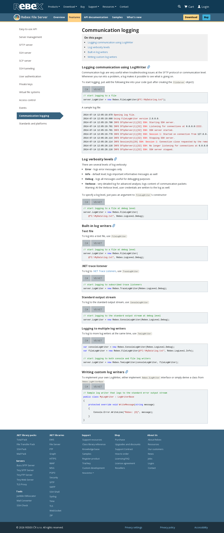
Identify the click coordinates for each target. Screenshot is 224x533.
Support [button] (92, 6)
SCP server (25, 60)
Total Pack (22, 439)
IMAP (52, 463)
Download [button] (69, 6)
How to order (122, 453)
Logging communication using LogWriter (110, 42)
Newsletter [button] (87, 473)
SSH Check (22, 505)
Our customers (155, 449)
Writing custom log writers (102, 57)
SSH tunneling (27, 68)
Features (74, 17)
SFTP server (26, 44)
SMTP (52, 487)
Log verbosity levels (99, 47)
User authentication (30, 76)
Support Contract (124, 449)
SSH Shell (55, 491)
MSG (52, 468)
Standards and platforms (33, 123)
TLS (51, 506)
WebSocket (55, 510)
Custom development (93, 468)
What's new (134, 17)
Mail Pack (21, 453)
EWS (52, 439)
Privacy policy (167, 527)
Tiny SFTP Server (25, 470)
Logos (151, 463)
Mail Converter (24, 500)
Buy (82, 6)
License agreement (125, 463)
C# (86, 89)
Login (203, 7)
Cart (189, 7)
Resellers (120, 468)
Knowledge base (91, 449)
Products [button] (53, 6)
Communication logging (34, 115)
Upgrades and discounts (127, 444)
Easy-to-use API (28, 29)
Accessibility (201, 527)
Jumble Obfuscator (26, 496)
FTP (51, 449)
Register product (91, 458)
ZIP (51, 515)
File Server (55, 444)
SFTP (52, 482)
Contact (124, 6)
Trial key (86, 463)
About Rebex (154, 439)
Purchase (120, 439)
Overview (59, 17)
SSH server (25, 52)
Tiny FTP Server (24, 474)
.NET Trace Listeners (104, 271)
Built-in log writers (98, 52)
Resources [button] (108, 6)
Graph (53, 453)
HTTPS (53, 458)
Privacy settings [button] (133, 527)
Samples (117, 17)
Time (52, 501)
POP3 (52, 472)
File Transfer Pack (26, 444)
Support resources (92, 439)
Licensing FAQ (122, 458)
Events (23, 107)
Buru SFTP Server (26, 465)
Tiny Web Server (25, 479)
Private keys (26, 84)
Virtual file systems (29, 92)
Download (191, 17)
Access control (27, 100)
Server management (30, 37)
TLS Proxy (22, 484)
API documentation (96, 17)
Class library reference (94, 444)
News (151, 453)
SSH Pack (21, 449)
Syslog (53, 496)
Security (54, 477)
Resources (153, 444)
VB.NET (98, 89)
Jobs (150, 458)
